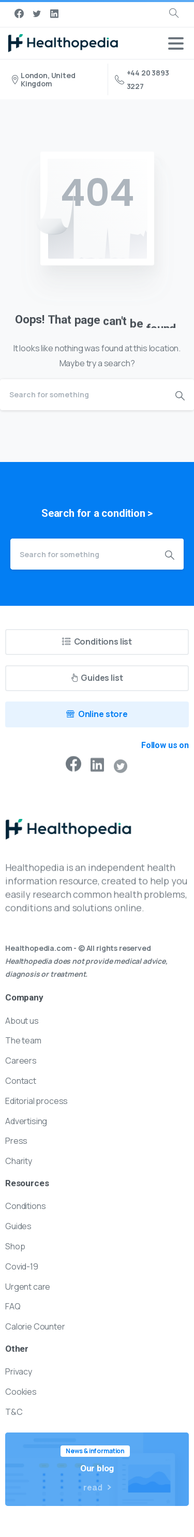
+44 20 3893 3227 (142, 79)
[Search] (83, 394)
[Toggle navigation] (176, 43)
